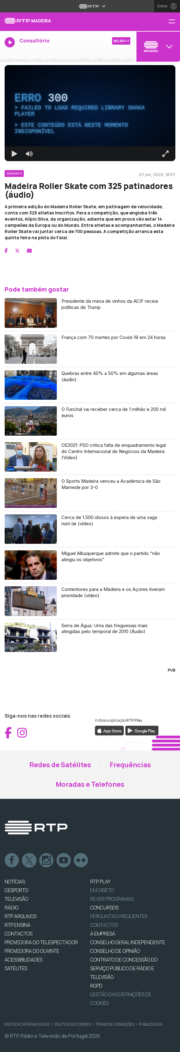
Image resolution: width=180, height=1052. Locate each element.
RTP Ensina (18, 925)
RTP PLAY (100, 881)
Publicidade (150, 1024)
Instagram (46, 860)
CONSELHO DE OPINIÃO (115, 951)
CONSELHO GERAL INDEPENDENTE (127, 942)
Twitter (29, 860)
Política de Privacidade (27, 1024)
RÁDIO (11, 907)
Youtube (64, 860)
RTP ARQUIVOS (20, 916)
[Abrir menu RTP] (90, 6)
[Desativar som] (29, 153)
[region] (90, 113)
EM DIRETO (102, 890)
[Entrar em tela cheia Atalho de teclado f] (165, 153)
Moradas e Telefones (90, 784)
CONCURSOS (104, 907)
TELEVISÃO (16, 899)
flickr (81, 860)
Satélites (16, 968)
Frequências (130, 764)
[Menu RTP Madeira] (174, 21)
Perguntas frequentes (118, 916)
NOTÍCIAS (15, 881)
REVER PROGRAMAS (112, 899)
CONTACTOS (18, 933)
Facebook (12, 860)
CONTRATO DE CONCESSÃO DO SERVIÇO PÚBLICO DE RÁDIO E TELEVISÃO (123, 968)
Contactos (104, 925)
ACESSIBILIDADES (23, 959)
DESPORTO (16, 890)
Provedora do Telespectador (41, 942)
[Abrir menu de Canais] (157, 46)
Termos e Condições (114, 1024)
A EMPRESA (102, 933)
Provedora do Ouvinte (32, 951)
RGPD (96, 985)
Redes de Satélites (60, 764)
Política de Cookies (72, 1024)
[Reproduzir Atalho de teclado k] (14, 153)
